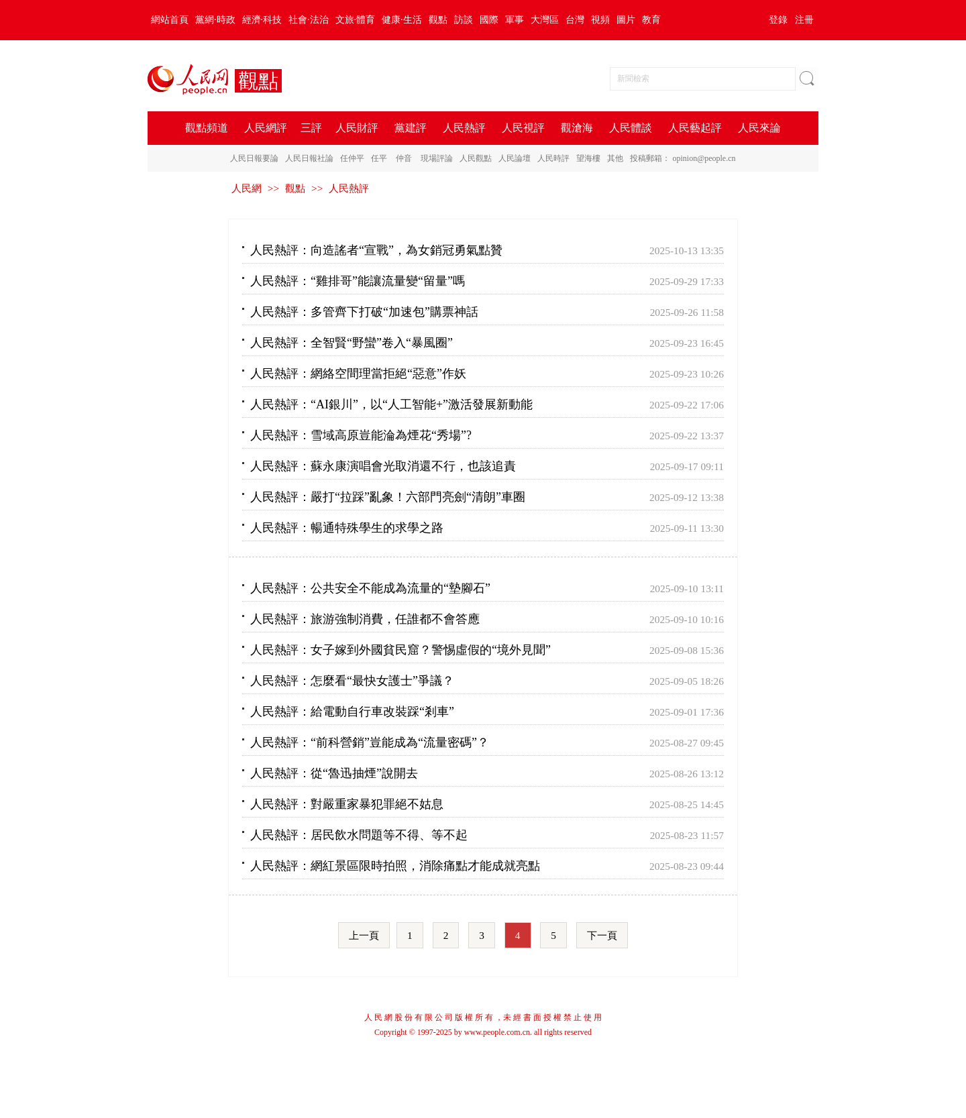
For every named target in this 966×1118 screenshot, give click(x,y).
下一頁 (602, 935)
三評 (311, 127)
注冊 (804, 20)
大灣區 (545, 20)
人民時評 (553, 158)
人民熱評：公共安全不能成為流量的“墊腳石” (370, 588)
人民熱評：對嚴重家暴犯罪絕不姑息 (346, 804)
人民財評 (356, 127)
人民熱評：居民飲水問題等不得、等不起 (359, 835)
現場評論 (437, 158)
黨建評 (410, 127)
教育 (651, 20)
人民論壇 (514, 158)
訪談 (463, 20)
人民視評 (523, 127)
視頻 (600, 20)
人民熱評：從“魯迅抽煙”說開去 (334, 773)
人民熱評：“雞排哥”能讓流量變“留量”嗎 (357, 281)
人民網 (246, 188)
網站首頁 (170, 20)
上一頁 (364, 935)
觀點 (438, 20)
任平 (379, 158)
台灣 (575, 20)
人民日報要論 (254, 158)
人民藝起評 (695, 127)
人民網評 (265, 127)
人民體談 (630, 127)
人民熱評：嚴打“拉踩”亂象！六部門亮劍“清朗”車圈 (387, 497)
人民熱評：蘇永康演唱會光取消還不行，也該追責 (383, 466)
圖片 (625, 20)
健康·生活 (402, 20)
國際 (489, 20)
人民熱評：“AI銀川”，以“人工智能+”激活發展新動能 (391, 404)
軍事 (514, 20)
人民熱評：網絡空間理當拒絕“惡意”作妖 (358, 373)
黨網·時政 (215, 20)
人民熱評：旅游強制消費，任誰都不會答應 (365, 619)
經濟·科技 (262, 20)
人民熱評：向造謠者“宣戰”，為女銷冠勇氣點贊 (376, 250)
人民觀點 (476, 158)
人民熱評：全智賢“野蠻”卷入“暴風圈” (351, 342)
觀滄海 (577, 127)
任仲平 (352, 158)
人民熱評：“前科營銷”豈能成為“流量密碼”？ (369, 742)
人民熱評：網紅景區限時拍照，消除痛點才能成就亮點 (395, 866)
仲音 (404, 158)
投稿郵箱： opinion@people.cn (682, 158)
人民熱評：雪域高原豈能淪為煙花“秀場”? (361, 435)
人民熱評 (464, 127)
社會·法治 (308, 20)
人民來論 (759, 127)
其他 (615, 158)
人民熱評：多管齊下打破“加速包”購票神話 (364, 312)
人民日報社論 (309, 158)
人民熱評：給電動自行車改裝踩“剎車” (352, 711)
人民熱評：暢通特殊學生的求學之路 (346, 528)
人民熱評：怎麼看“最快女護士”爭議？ (352, 680)
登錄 (778, 20)
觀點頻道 (206, 127)
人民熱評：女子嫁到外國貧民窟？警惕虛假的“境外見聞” (400, 650)
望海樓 (588, 158)
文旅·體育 (355, 20)
